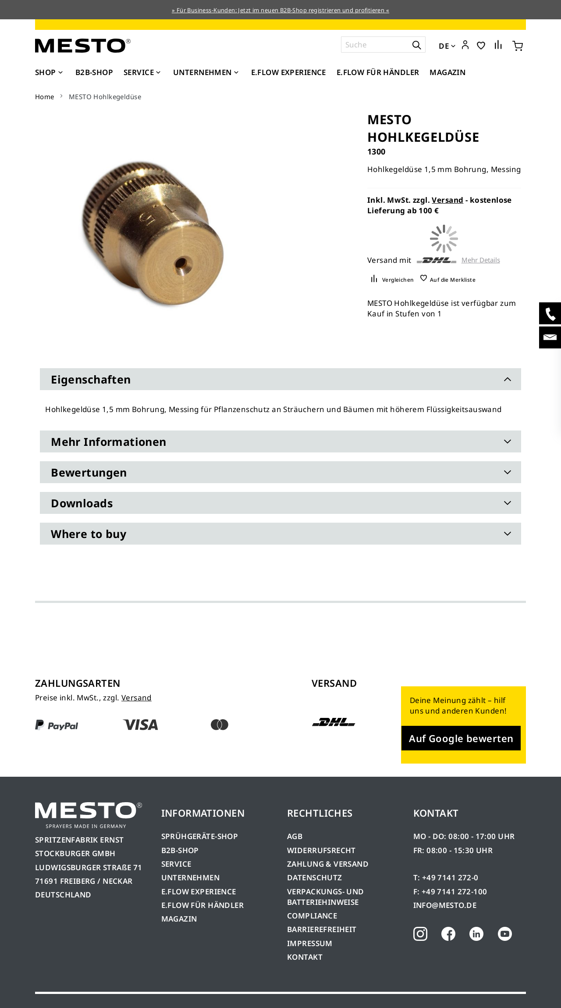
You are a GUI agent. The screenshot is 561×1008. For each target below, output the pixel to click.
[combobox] (383, 44)
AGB (294, 836)
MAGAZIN (179, 919)
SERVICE (176, 864)
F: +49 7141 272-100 (450, 891)
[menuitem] (50, 72)
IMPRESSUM (310, 943)
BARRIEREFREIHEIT (322, 929)
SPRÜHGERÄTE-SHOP (199, 836)
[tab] (280, 379)
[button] (465, 45)
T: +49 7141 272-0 (446, 877)
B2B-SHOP (180, 850)
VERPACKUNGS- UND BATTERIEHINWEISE (325, 896)
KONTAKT (305, 957)
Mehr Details (481, 260)
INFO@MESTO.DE (444, 905)
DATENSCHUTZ (314, 877)
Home (44, 96)
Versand (447, 200)
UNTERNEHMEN (190, 877)
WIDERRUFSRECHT (321, 850)
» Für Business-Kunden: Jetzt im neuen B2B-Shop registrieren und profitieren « (280, 10)
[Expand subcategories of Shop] (60, 73)
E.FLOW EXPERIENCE (198, 891)
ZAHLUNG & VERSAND (328, 864)
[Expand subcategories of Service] (158, 73)
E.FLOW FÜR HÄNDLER (202, 905)
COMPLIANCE (312, 916)
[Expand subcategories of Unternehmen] (236, 73)
